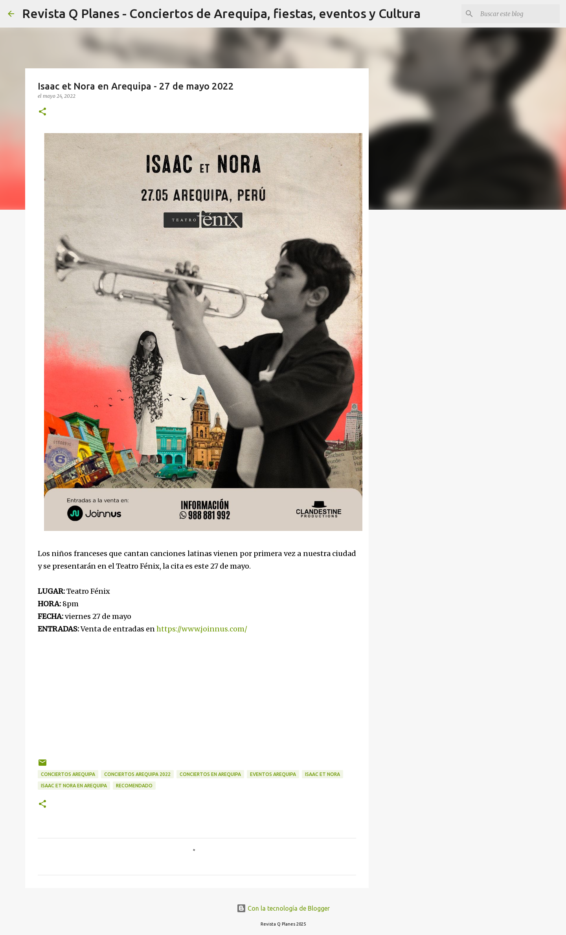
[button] (42, 112)
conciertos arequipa (68, 774)
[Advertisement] (197, 690)
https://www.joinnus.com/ (201, 628)
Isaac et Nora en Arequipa (74, 785)
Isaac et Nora (322, 774)
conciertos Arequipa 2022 (137, 774)
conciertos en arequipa (210, 774)
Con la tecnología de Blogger (283, 908)
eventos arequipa (273, 774)
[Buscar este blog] (518, 13)
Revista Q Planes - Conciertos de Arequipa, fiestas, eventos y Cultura (221, 13)
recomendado (134, 785)
